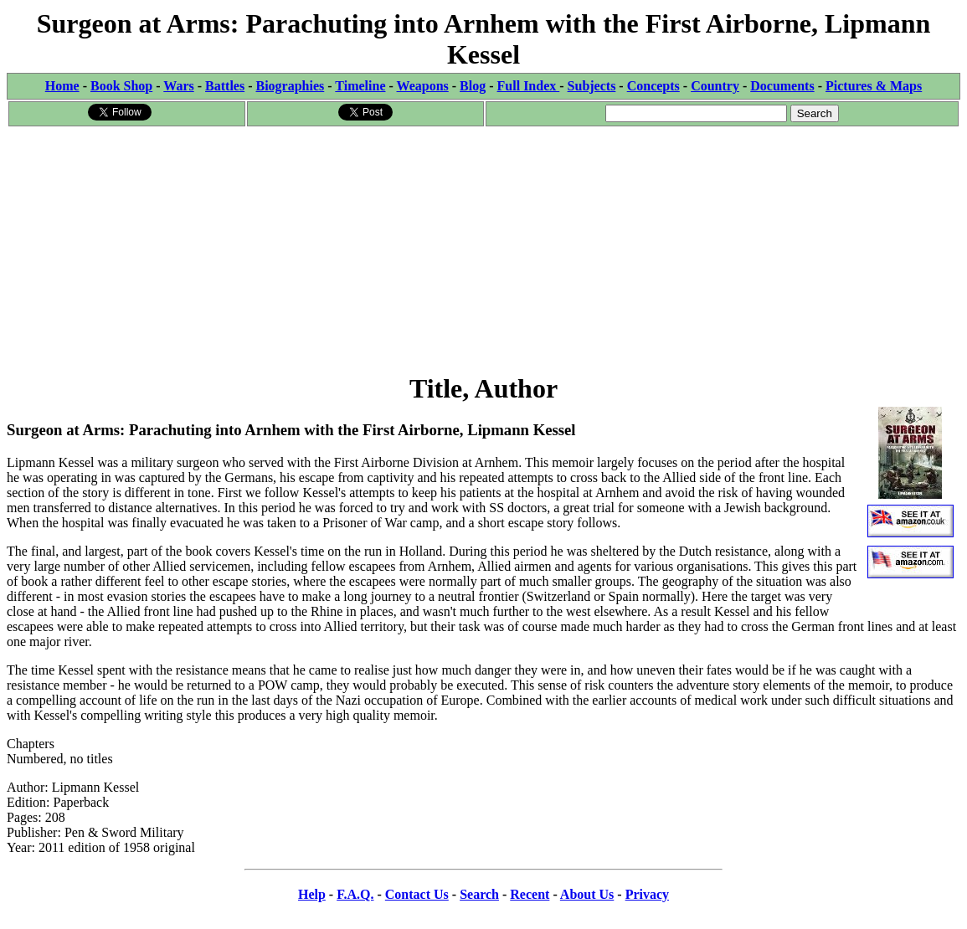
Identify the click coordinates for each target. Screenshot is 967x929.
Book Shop (121, 86)
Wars (178, 86)
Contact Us (417, 894)
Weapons (423, 86)
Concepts (653, 86)
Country (715, 86)
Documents (782, 86)
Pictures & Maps (874, 86)
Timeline (360, 86)
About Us (587, 894)
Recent (529, 894)
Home (62, 86)
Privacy (647, 894)
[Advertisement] (483, 246)
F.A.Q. (355, 894)
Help (312, 894)
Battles (224, 86)
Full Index (528, 86)
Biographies (289, 86)
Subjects (592, 86)
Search (479, 894)
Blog (473, 86)
